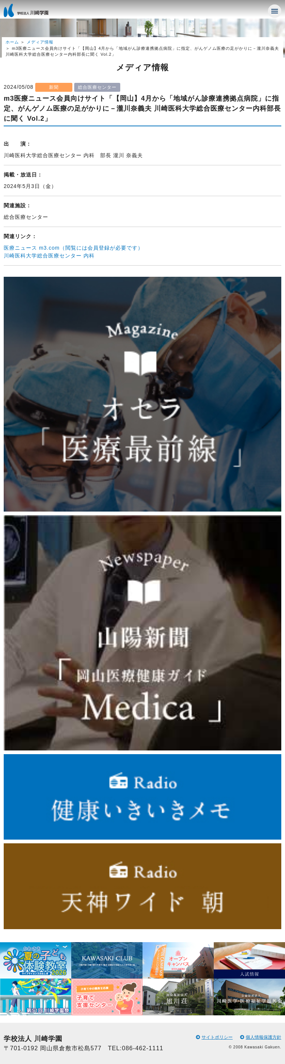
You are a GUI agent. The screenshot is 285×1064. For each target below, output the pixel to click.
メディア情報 (40, 42)
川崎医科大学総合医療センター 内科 (49, 256)
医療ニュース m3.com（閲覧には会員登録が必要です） (73, 248)
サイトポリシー (214, 1037)
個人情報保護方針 (260, 1037)
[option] (35, 978)
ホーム (12, 42)
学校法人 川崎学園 (33, 13)
